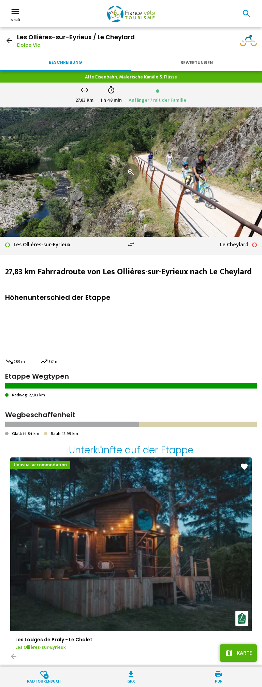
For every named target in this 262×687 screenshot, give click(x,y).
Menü (15, 14)
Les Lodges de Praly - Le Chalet (53, 639)
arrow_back (9, 40)
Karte (244, 652)
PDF (218, 681)
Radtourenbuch (44, 681)
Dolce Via (29, 45)
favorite (244, 467)
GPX (131, 681)
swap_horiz (131, 244)
